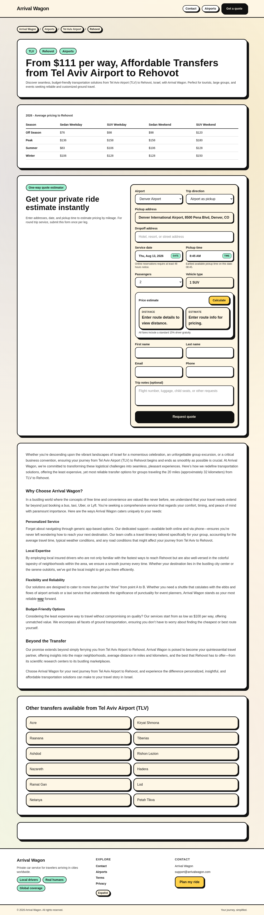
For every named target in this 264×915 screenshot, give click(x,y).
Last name (193, 344)
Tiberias (143, 738)
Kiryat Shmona (148, 723)
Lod (140, 784)
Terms (100, 877)
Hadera (142, 769)
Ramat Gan (38, 784)
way (41, 599)
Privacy (101, 883)
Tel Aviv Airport (72, 29)
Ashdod (35, 753)
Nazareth (36, 769)
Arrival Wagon (33, 8)
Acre (33, 723)
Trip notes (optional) (149, 382)
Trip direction (195, 191)
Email (139, 363)
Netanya (36, 800)
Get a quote (234, 8)
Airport (140, 191)
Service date (143, 247)
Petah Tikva (146, 800)
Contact (191, 8)
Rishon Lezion (147, 753)
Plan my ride (190, 882)
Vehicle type (194, 274)
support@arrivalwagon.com (193, 872)
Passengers (143, 274)
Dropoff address (146, 228)
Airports (210, 8)
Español (103, 892)
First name (142, 344)
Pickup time (194, 247)
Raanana (36, 738)
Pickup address (146, 209)
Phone (190, 363)
